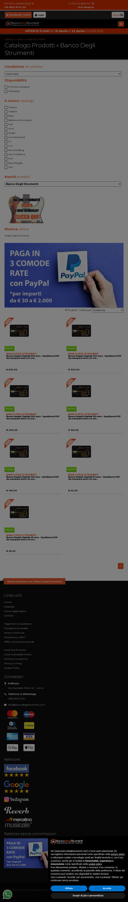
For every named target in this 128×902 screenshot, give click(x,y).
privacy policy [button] (118, 854)
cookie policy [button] (95, 864)
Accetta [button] (107, 888)
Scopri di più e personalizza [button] (88, 895)
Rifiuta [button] (69, 888)
